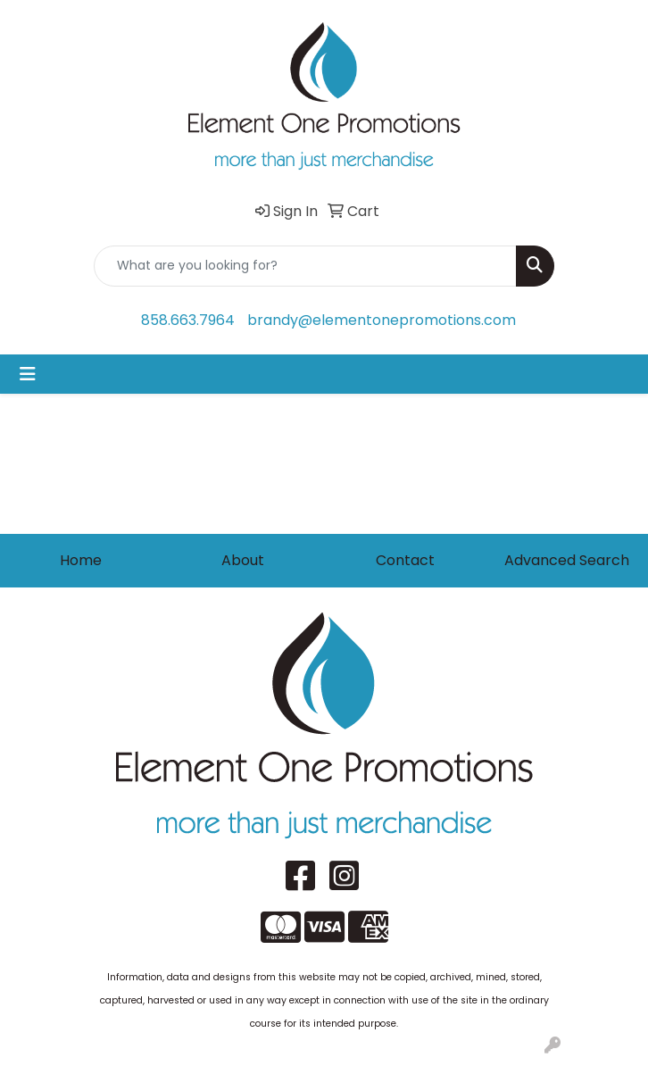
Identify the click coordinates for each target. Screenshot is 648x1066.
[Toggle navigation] (27, 374)
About (242, 560)
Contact (405, 560)
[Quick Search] (305, 266)
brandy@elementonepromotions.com (381, 320)
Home (81, 560)
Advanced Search (566, 560)
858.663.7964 (188, 320)
